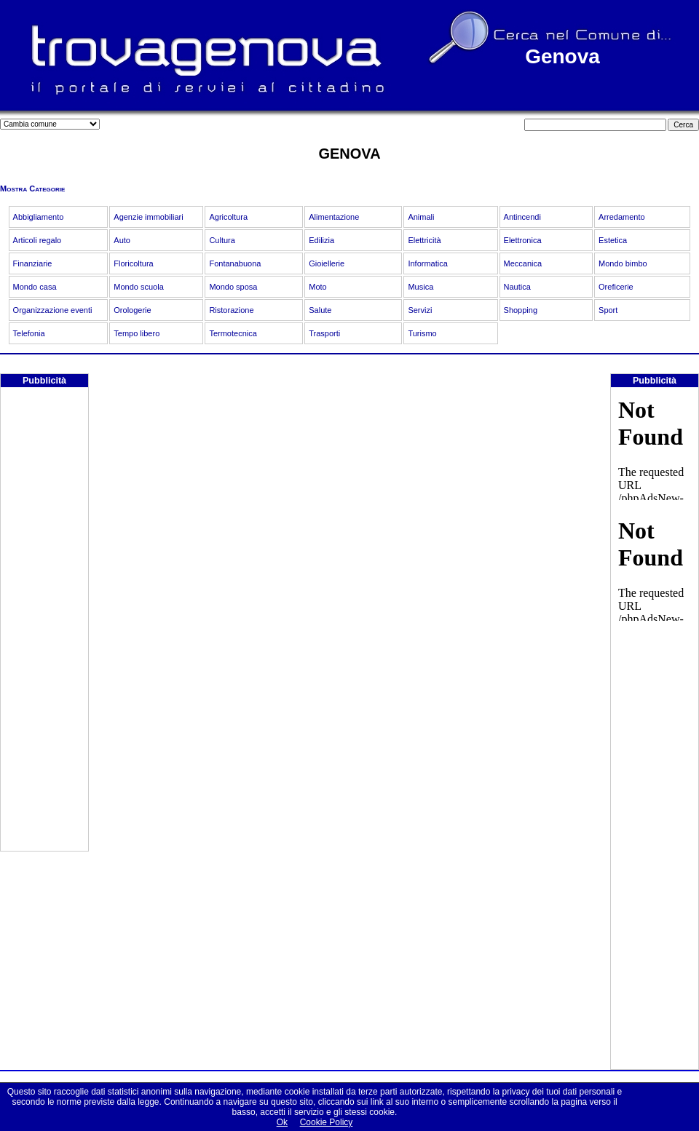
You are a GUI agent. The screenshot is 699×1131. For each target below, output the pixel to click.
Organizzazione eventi (52, 310)
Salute (320, 310)
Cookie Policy (326, 1122)
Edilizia (321, 240)
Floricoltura (133, 263)
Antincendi (522, 217)
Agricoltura (228, 217)
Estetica (613, 240)
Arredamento (622, 217)
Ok (282, 1122)
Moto (317, 286)
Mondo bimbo (623, 263)
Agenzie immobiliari (148, 217)
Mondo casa (35, 286)
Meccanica (523, 263)
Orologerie (132, 310)
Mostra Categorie (32, 188)
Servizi (420, 310)
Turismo (422, 333)
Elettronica (523, 240)
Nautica (517, 286)
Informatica (427, 263)
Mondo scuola (139, 286)
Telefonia (29, 333)
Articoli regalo (37, 240)
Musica (420, 286)
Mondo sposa (233, 286)
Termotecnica (232, 333)
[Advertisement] (44, 632)
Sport (608, 310)
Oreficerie (616, 286)
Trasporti (324, 333)
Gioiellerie (326, 263)
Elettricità (424, 240)
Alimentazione (334, 217)
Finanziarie (32, 263)
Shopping (521, 310)
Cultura (221, 240)
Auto (122, 240)
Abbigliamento (38, 217)
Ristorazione (231, 310)
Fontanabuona (235, 263)
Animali (421, 217)
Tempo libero (136, 333)
